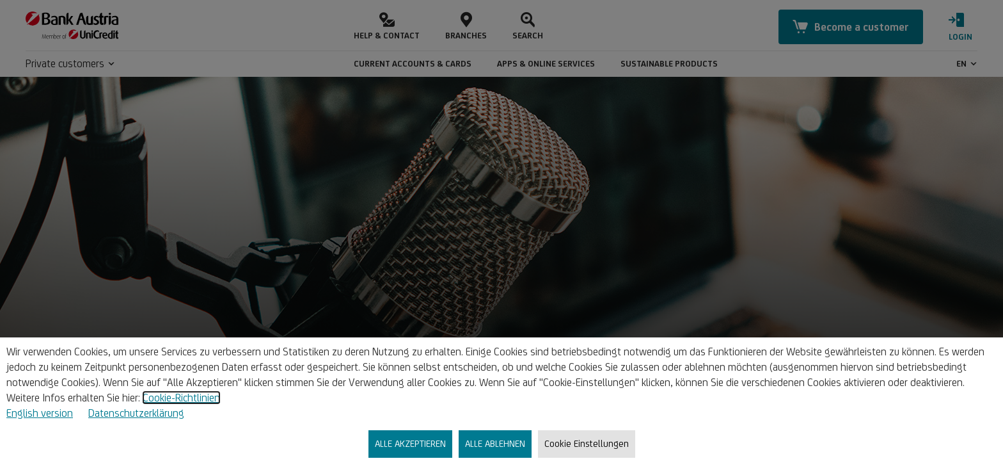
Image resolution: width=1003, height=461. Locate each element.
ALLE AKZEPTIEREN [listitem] (410, 443)
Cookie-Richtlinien (181, 397)
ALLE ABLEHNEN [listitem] (495, 443)
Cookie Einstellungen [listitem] (586, 443)
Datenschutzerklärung (136, 413)
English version (39, 413)
